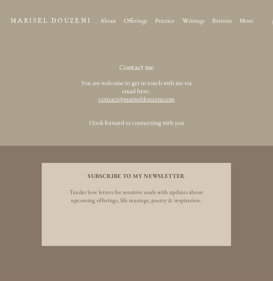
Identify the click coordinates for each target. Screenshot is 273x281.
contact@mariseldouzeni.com (136, 100)
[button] (135, 20)
